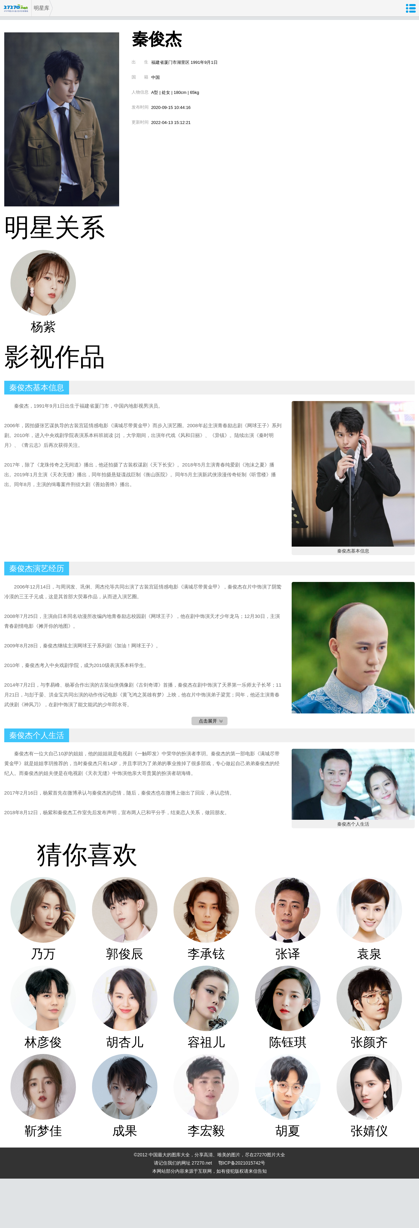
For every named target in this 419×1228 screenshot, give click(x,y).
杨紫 (43, 327)
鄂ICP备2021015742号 (241, 1163)
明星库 (41, 8)
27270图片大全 (16, 8)
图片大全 (276, 1154)
